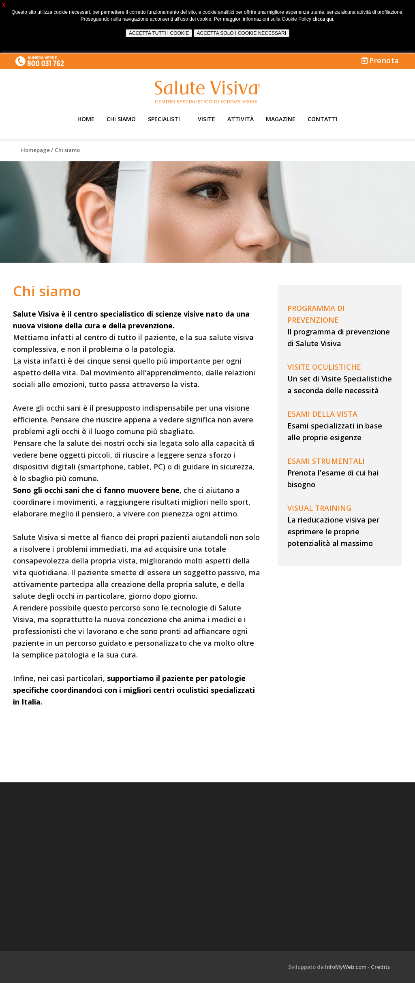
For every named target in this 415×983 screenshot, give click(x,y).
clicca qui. (323, 18)
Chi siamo (121, 119)
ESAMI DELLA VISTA (322, 414)
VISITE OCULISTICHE (324, 367)
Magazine (280, 119)
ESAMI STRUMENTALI (326, 461)
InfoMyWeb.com (345, 966)
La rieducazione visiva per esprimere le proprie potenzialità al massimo (333, 531)
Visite (206, 119)
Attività (240, 119)
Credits (380, 966)
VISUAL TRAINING (319, 508)
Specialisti (164, 119)
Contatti (323, 119)
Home (85, 119)
